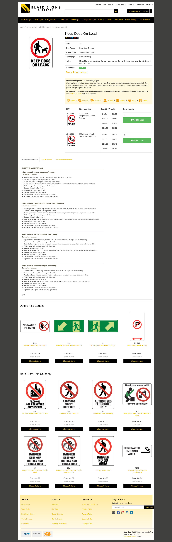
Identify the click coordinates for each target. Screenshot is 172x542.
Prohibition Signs (44, 27)
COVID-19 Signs (131, 20)
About (134, 100)
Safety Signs (38, 20)
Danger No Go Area (103, 470)
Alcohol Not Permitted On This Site (35, 413)
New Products (145, 20)
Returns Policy (87, 514)
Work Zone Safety (104, 20)
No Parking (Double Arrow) (137, 345)
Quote (73, 100)
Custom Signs (26, 20)
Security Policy (87, 519)
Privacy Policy (87, 509)
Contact (85, 100)
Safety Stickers (50, 20)
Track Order (25, 509)
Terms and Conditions (90, 504)
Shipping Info (140, 4)
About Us (110, 4)
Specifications (47, 160)
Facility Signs (63, 20)
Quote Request (26, 519)
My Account (25, 504)
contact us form (75, 94)
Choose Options (35, 361)
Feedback (25, 524)
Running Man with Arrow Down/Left (69, 345)
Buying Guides (121, 4)
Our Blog (55, 509)
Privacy (122, 100)
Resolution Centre (27, 514)
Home (22, 27)
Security (108, 100)
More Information (76, 72)
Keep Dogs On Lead (59, 27)
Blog (104, 4)
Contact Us (131, 4)
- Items (138, 11)
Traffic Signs (74, 20)
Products (98, 4)
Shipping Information (59, 524)
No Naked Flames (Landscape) (35, 345)
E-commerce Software (130, 536)
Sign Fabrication (57, 519)
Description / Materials (30, 160)
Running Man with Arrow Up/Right (103, 345)
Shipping (98, 100)
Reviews (64, 160)
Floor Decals (118, 20)
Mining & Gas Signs (89, 20)
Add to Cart (137, 120)
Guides (143, 100)
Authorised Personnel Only (103, 413)
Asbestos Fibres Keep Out (69, 413)
